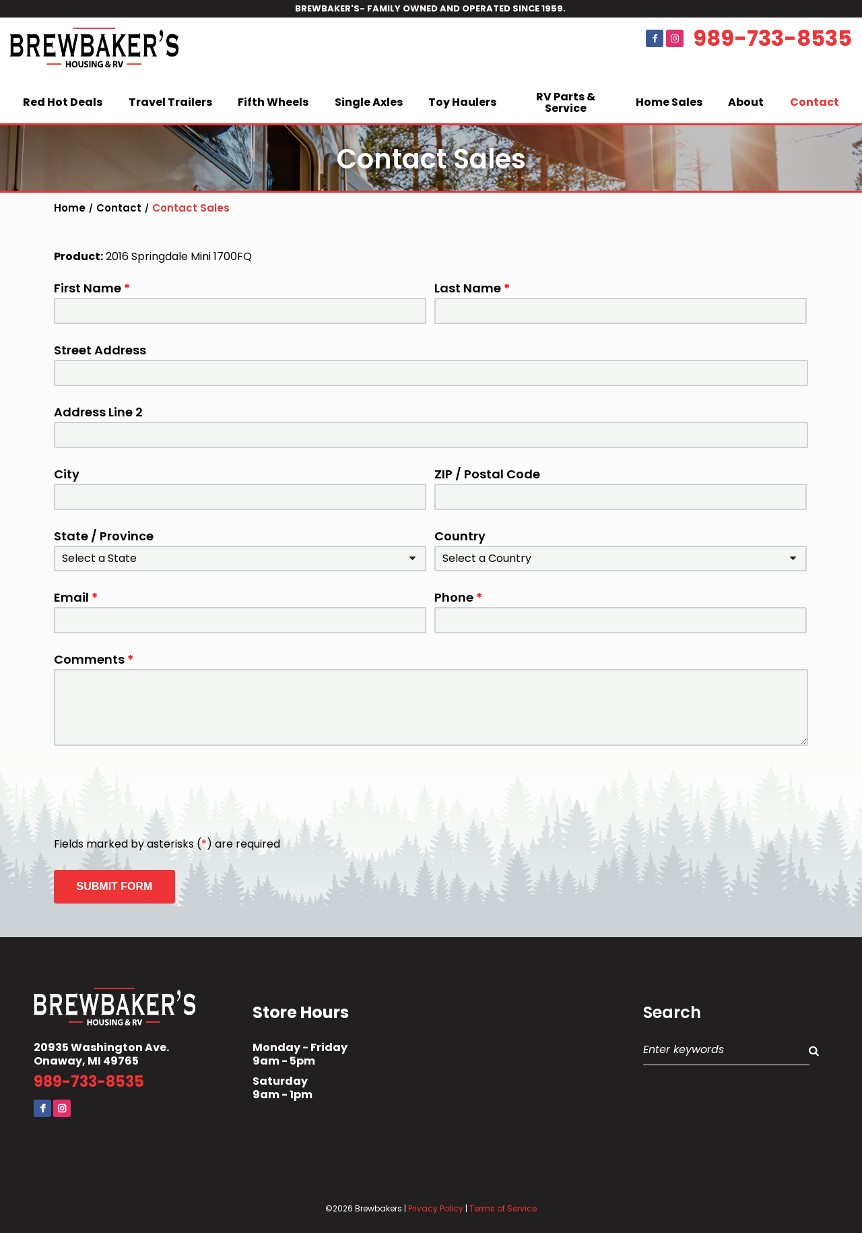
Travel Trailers (170, 102)
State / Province (104, 536)
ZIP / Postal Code (487, 474)
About (746, 102)
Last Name (472, 288)
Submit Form (115, 886)
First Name (92, 288)
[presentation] (156, 792)
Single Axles (369, 102)
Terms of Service (503, 1208)
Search (672, 1013)
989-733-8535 (772, 38)
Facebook (654, 38)
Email (76, 598)
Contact (814, 102)
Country (460, 536)
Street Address (100, 350)
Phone (458, 598)
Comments (93, 660)
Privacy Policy (435, 1208)
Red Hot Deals (62, 102)
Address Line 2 (98, 412)
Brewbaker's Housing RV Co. (94, 50)
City (66, 474)
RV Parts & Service (565, 103)
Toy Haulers (462, 102)
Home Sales (669, 102)
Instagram (675, 38)
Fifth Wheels (273, 102)
